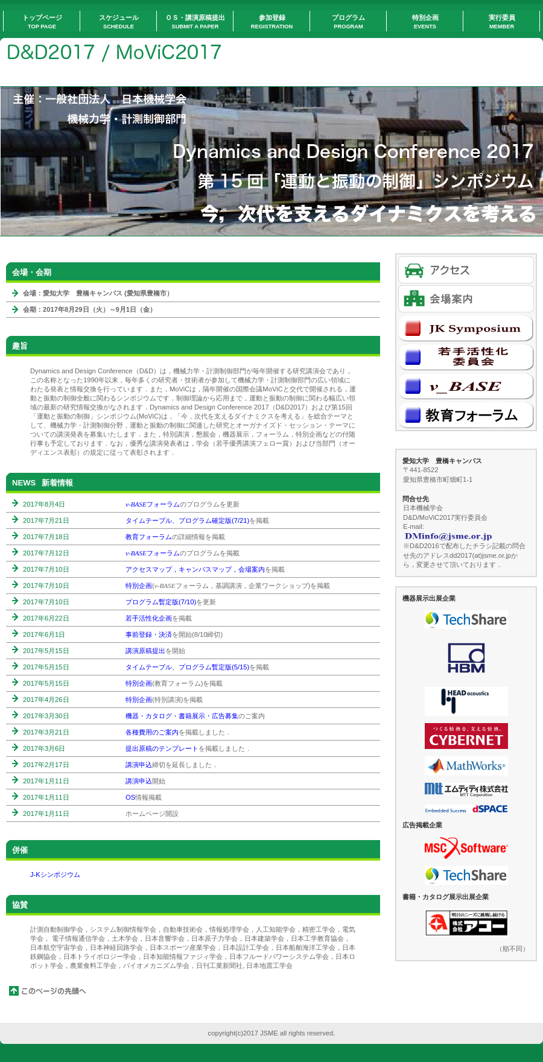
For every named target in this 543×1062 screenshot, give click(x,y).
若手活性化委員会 (466, 356)
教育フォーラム (148, 536)
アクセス (466, 269)
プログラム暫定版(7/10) (160, 601)
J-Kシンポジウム (55, 874)
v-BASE (466, 385)
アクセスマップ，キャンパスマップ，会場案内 (195, 569)
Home (126, 54)
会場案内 (466, 298)
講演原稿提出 (145, 650)
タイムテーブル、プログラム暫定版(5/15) (187, 667)
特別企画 (138, 585)
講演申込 (138, 764)
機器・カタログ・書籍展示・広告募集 (181, 715)
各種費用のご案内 (152, 732)
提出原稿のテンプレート (161, 748)
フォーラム (152, 504)
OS (130, 797)
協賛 (20, 904)
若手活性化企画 (148, 618)
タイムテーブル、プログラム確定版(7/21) (187, 520)
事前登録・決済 (148, 634)
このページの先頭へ (48, 991)
